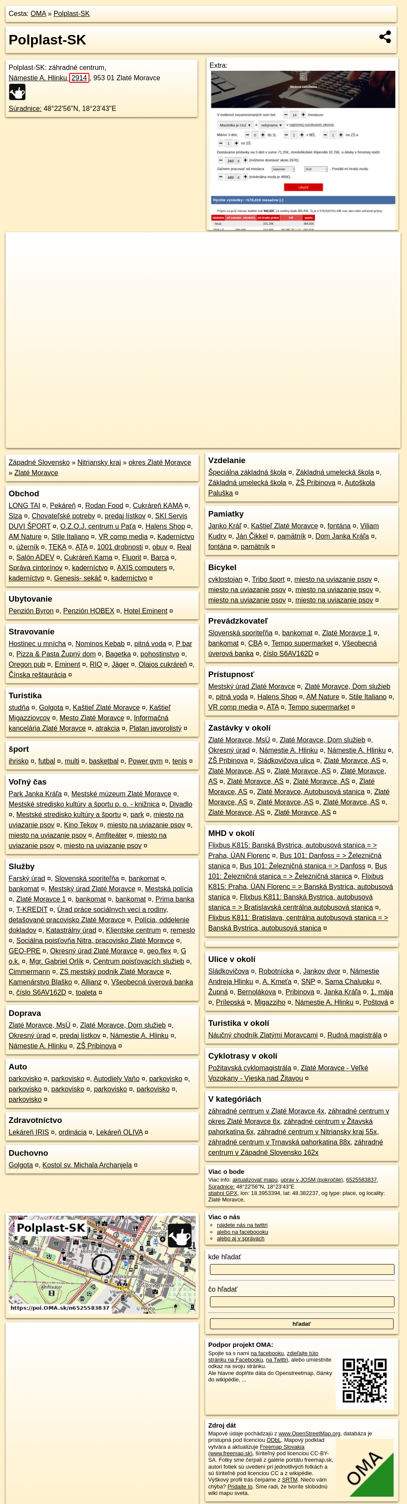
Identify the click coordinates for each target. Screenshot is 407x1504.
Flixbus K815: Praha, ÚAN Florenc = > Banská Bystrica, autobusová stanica (300, 887)
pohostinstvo (159, 654)
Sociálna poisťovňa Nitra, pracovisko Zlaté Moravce (95, 940)
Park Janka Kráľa (35, 794)
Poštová (375, 1002)
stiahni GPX (223, 1193)
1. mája (382, 992)
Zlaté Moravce (36, 472)
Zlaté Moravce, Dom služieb (122, 1025)
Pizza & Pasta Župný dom (56, 654)
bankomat (144, 878)
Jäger (120, 664)
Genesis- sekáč (78, 578)
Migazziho (270, 1002)
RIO (96, 664)
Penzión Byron (31, 611)
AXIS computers (142, 567)
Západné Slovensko (39, 462)
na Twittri (277, 1359)
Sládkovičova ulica (286, 760)
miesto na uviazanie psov (146, 825)
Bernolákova (257, 992)
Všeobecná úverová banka (152, 982)
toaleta (86, 992)
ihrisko (19, 761)
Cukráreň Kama (88, 557)
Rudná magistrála (355, 1035)
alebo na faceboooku (242, 1232)
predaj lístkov (125, 516)
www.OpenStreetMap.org (309, 1433)
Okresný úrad (29, 1035)
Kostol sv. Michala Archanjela (87, 1165)
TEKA (57, 547)
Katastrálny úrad (71, 930)
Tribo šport (268, 579)
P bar (184, 643)
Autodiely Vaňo (117, 1078)
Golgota (51, 707)
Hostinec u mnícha (37, 643)
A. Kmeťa (276, 981)
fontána (339, 526)
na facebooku (267, 1353)
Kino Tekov (81, 825)
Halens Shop (165, 526)
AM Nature (25, 536)
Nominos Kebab (100, 643)
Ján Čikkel (252, 536)
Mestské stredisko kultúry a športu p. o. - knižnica (84, 804)
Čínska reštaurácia (37, 674)
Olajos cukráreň (163, 664)
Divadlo (180, 804)
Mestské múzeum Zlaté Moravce (121, 794)
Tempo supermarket (301, 643)
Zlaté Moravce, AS (352, 760)
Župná (218, 992)
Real (184, 547)
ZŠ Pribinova (96, 1046)
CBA (255, 643)
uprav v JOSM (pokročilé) (311, 1179)
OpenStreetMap (251, 441)
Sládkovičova (228, 971)
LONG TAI (24, 505)
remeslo (182, 930)
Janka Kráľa (342, 992)
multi (72, 761)
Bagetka (118, 654)
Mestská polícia (169, 888)
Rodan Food (104, 505)
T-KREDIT (32, 909)
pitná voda (150, 643)
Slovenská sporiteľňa (87, 878)
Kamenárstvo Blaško (40, 982)
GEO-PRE (25, 951)
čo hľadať (223, 1289)
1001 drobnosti (120, 547)
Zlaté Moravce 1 (41, 899)
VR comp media (123, 536)
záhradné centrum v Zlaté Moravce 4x (266, 1111)
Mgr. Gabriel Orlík (56, 961)
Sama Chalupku (349, 981)
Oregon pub (27, 664)
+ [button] (20, 246)
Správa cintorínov (36, 567)
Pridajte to (240, 1486)
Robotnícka (275, 971)
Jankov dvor (321, 971)
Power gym (145, 761)
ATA (82, 547)
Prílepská (230, 1002)
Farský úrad (27, 878)
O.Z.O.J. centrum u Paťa (98, 526)
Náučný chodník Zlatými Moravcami (263, 1035)
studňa (19, 707)
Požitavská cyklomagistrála (249, 1068)
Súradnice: (25, 108)
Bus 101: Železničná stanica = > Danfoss (303, 866)
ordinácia (73, 1132)
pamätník (291, 536)
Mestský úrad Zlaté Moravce (92, 888)
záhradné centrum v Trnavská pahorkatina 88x (279, 1142)
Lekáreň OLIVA (119, 1132)
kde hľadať (225, 1257)
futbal (46, 761)
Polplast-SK (72, 13)
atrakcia (107, 728)
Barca (160, 557)
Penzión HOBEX (88, 611)
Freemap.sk (295, 441)
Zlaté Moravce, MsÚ (39, 1025)
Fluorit (131, 557)
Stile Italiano (70, 536)
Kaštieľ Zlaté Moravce (106, 707)
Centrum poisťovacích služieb (138, 961)
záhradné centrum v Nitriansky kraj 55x (317, 1131)
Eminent (67, 664)
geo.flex (159, 951)
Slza (15, 516)
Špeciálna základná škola (247, 472)
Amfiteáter (111, 835)
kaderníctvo (90, 567)
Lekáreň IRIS (29, 1132)
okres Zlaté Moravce (160, 462)
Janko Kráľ (225, 526)
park (137, 814)
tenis (179, 761)
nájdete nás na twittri (242, 1225)
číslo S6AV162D (41, 992)
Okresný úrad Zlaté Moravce (93, 951)
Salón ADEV (35, 557)
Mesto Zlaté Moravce (92, 718)
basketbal (104, 761)
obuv (160, 547)
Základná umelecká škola (335, 472)
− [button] (20, 260)
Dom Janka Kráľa (342, 536)
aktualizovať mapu (254, 1179)
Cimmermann (29, 971)
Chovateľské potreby (63, 516)
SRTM (290, 1479)
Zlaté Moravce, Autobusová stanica (311, 791)
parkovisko (25, 1078)
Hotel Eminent (146, 611)
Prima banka (175, 899)
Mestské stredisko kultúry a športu (68, 814)
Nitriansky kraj (99, 462)
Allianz (91, 982)
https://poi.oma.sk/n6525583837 (361, 441)
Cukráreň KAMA (158, 505)
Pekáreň (63, 505)
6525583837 (361, 1179)
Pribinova (300, 992)
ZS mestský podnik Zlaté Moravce (112, 971)
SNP (308, 981)
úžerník (27, 547)
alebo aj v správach (240, 1238)
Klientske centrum (133, 930)
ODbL (274, 1440)
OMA (38, 13)
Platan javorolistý (155, 728)
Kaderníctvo (175, 536)
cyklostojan (225, 579)
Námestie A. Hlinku (49, 78)
